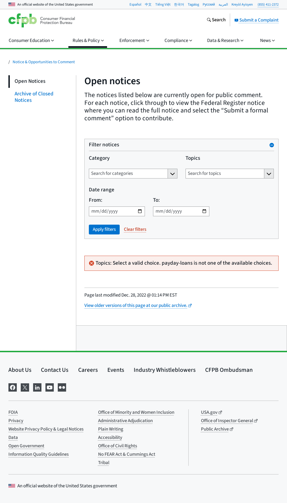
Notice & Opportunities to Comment (44, 62)
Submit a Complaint (256, 20)
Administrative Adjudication (125, 420)
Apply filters (104, 229)
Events (115, 370)
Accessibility (110, 437)
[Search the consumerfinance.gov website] (216, 20)
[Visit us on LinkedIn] (37, 386)
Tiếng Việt (162, 4)
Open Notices (30, 81)
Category (99, 158)
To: (156, 200)
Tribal (103, 462)
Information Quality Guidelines (38, 454)
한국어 (179, 4)
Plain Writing (110, 429)
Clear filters (135, 229)
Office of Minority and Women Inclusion (136, 412)
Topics (193, 158)
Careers (88, 370)
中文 (148, 4)
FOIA (13, 412)
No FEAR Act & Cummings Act (126, 454)
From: (95, 200)
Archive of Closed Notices (34, 97)
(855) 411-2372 (268, 4)
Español (135, 4)
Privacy (15, 420)
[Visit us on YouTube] (49, 386)
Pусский (209, 4)
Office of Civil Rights (117, 446)
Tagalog (193, 4)
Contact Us (54, 370)
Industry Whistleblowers (165, 370)
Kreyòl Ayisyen (242, 4)
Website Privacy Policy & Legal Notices (46, 429)
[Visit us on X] (25, 386)
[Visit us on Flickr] (62, 386)
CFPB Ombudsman (229, 370)
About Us (19, 370)
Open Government (26, 446)
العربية (223, 4)
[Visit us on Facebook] (12, 386)
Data (13, 437)
